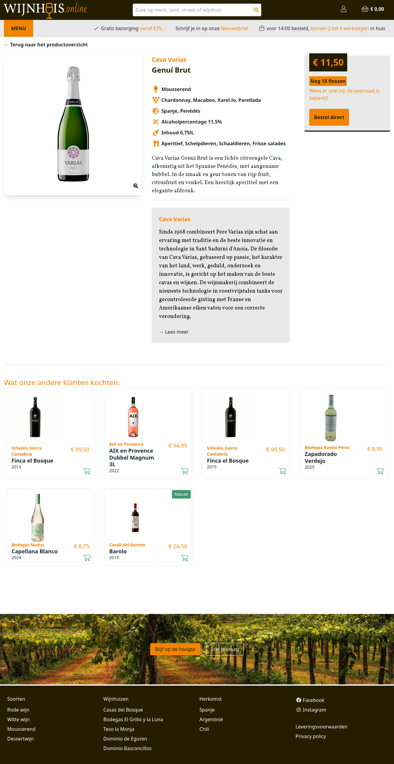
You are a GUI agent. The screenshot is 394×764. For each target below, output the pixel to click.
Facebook (310, 700)
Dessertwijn (20, 738)
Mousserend (21, 729)
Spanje (207, 709)
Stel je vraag (225, 649)
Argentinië (211, 719)
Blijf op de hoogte (175, 649)
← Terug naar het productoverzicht (46, 44)
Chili (204, 729)
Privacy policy (311, 736)
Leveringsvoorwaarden (322, 726)
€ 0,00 (372, 9)
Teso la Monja (119, 729)
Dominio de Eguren (125, 738)
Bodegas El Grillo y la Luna (133, 719)
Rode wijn (18, 709)
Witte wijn (18, 719)
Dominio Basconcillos (127, 748)
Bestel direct (329, 117)
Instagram (311, 709)
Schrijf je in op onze (212, 28)
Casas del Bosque (123, 709)
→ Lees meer (174, 332)
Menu (18, 28)
